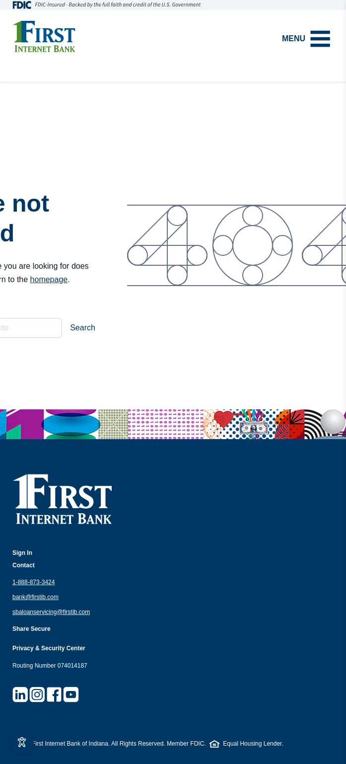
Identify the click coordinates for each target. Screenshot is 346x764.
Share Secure (31, 628)
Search (82, 327)
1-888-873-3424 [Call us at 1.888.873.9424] (33, 582)
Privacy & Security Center (48, 648)
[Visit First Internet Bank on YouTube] (71, 694)
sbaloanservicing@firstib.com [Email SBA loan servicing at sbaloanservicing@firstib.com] (51, 612)
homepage (49, 279)
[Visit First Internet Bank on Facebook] (54, 694)
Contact (23, 565)
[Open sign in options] (22, 553)
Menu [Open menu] (306, 38)
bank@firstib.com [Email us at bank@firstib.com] (35, 597)
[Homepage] (43, 37)
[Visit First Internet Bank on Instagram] (37, 694)
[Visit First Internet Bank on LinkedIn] (20, 694)
